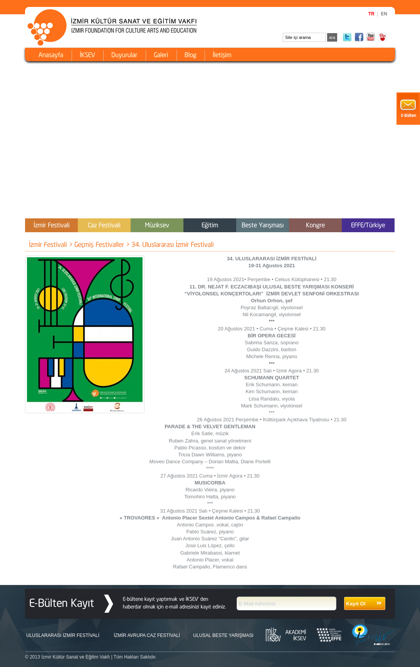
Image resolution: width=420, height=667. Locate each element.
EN (384, 14)
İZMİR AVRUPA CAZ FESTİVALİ (147, 635)
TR (371, 14)
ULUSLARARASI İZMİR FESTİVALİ (62, 635)
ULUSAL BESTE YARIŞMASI (223, 635)
